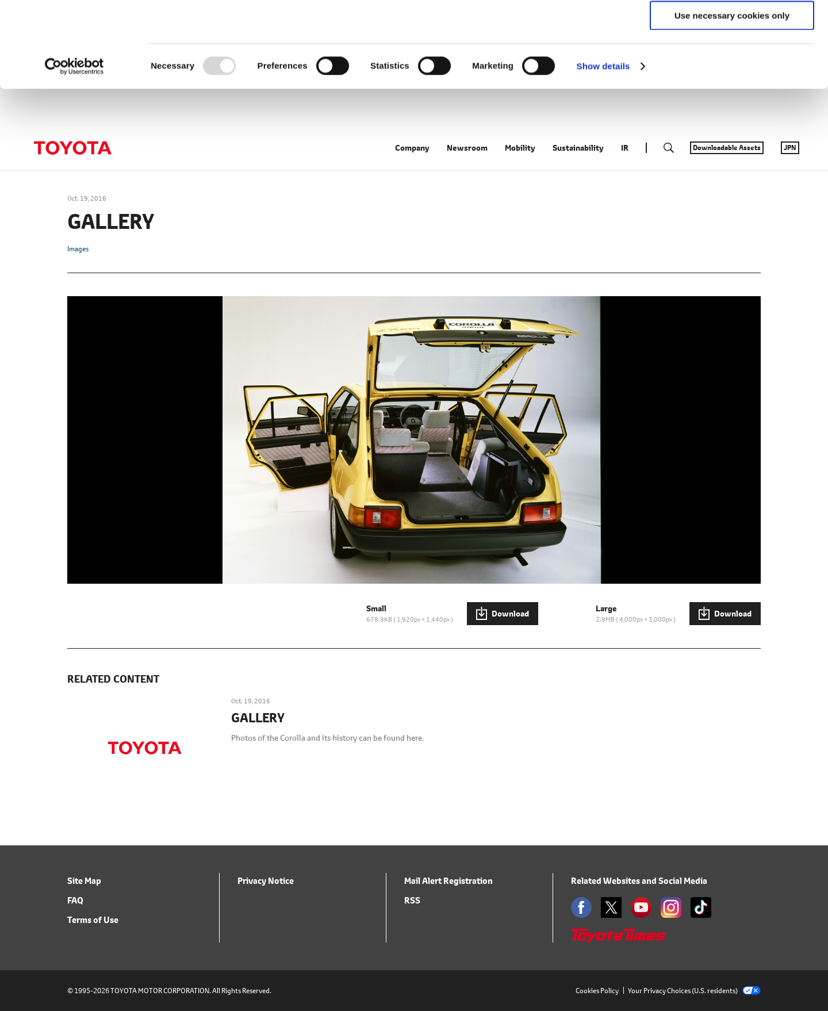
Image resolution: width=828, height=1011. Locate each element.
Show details (603, 146)
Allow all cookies (732, 28)
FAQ (75, 945)
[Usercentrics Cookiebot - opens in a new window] (74, 146)
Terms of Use (92, 964)
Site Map (84, 925)
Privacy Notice (265, 925)
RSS (412, 945)
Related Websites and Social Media (639, 925)
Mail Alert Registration (448, 925)
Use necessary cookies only (731, 96)
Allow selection (731, 62)
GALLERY (258, 763)
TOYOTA (72, 192)
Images (78, 293)
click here (567, 55)
